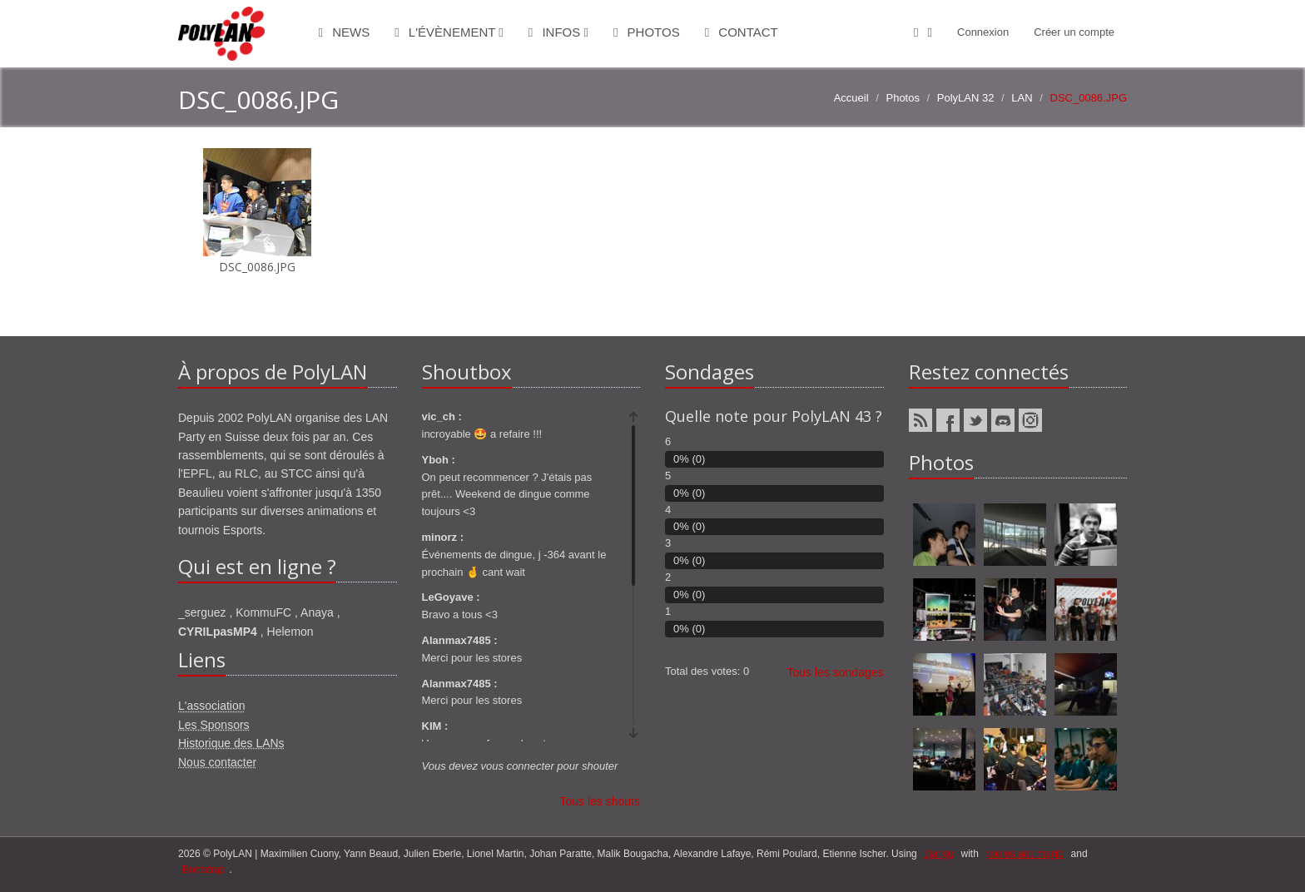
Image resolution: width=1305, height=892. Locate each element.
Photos (646, 32)
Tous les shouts (600, 801)
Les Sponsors (214, 724)
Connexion (983, 32)
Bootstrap (203, 869)
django (939, 854)
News (344, 32)
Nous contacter (217, 762)
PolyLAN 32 (966, 98)
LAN (1021, 98)
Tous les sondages (835, 672)
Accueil (851, 98)
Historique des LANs (231, 743)
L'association (212, 705)
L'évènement (449, 32)
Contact (741, 32)
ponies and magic (1024, 854)
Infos (558, 32)
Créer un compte (1074, 32)
